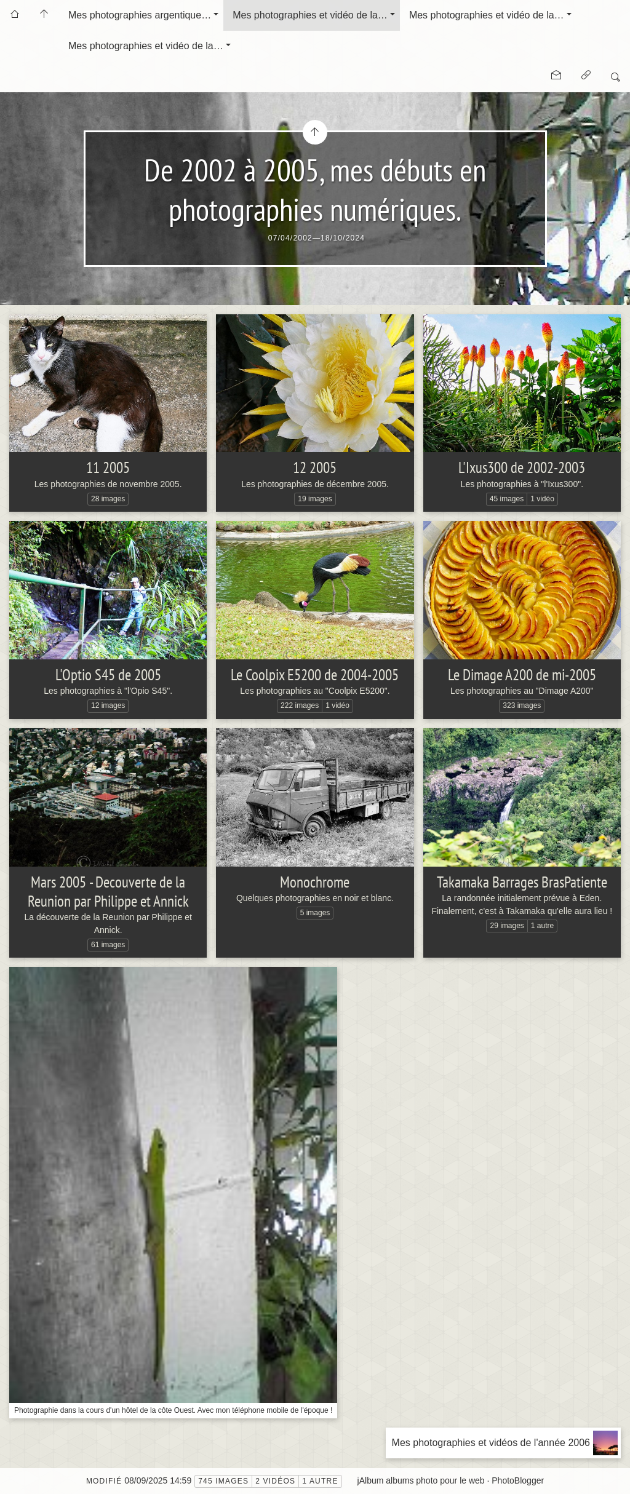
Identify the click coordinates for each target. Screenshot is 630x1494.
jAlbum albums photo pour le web (421, 1480)
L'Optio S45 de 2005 (108, 675)
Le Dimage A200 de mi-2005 (522, 675)
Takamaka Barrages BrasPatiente (522, 882)
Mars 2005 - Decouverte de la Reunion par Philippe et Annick (108, 891)
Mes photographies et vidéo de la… (310, 15)
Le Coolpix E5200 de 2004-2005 (315, 675)
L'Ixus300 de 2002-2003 (521, 467)
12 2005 (315, 467)
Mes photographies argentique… (139, 15)
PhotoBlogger (518, 1480)
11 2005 (108, 467)
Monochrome (314, 882)
